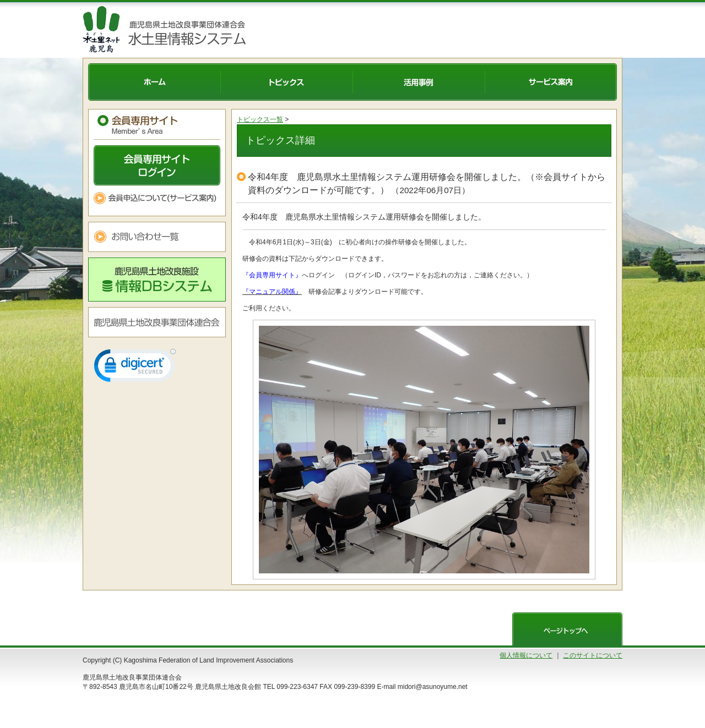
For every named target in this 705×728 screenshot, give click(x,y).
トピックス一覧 (260, 119)
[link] (135, 367)
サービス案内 (551, 82)
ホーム (154, 82)
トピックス (286, 82)
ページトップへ (567, 628)
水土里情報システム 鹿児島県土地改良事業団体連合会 (185, 29)
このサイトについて (592, 655)
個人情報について (526, 655)
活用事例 (418, 82)
